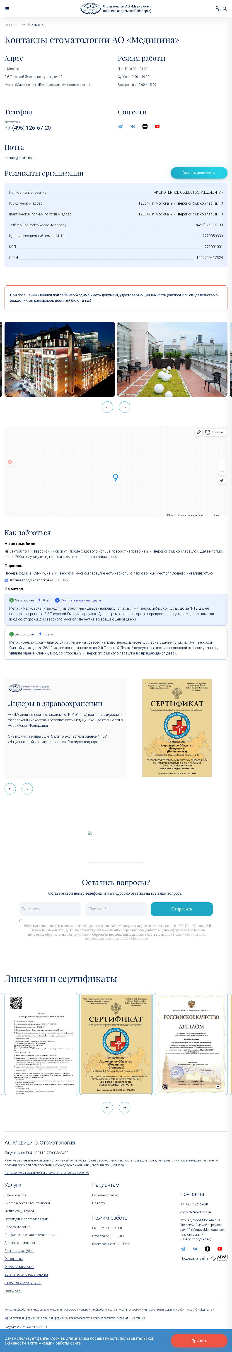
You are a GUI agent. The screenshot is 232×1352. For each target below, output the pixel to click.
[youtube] (157, 126)
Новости (99, 1203)
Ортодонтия (14, 1258)
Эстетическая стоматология (26, 1274)
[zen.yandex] (145, 126)
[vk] (132, 126)
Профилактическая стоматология (30, 1235)
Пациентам (105, 1185)
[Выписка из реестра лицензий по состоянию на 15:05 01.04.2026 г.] (41, 1044)
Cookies (57, 1338)
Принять (199, 1340)
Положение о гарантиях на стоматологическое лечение (47, 1172)
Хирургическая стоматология (27, 1203)
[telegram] (120, 126)
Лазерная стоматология (23, 1282)
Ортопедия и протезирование (26, 1219)
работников (185, 1309)
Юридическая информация (22, 1318)
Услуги (13, 1185)
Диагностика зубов (19, 1251)
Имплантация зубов (20, 1211)
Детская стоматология (22, 1243)
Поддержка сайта (194, 1258)
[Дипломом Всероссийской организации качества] (191, 1044)
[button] (124, 407)
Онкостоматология (19, 1266)
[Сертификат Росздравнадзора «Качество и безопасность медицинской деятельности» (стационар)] (116, 1044)
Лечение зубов (15, 1195)
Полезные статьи (105, 1195)
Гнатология (13, 1290)
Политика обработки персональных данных (118, 1318)
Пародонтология (17, 1227)
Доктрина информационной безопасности (65, 1318)
